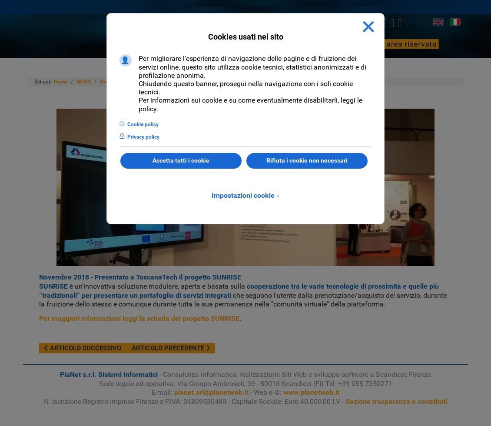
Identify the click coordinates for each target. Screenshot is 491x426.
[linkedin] (392, 23)
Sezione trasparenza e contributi (396, 401)
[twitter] (385, 23)
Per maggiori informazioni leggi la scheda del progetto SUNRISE (139, 318)
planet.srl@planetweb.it (211, 392)
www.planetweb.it (311, 392)
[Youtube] (399, 23)
